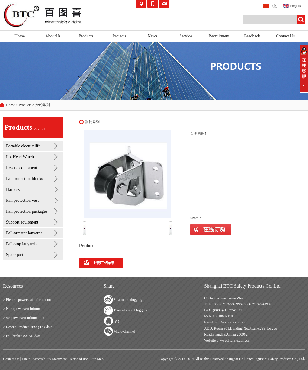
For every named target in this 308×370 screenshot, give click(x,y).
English (292, 5)
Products (86, 36)
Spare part (14, 255)
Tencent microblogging (130, 310)
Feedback (252, 36)
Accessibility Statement (49, 359)
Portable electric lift (23, 146)
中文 (270, 5)
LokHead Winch (20, 157)
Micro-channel (124, 331)
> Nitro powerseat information (25, 309)
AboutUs (53, 36)
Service (185, 36)
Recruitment (218, 36)
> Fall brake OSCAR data (21, 336)
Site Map (97, 359)
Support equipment (22, 222)
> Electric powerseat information (27, 300)
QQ (116, 321)
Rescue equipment (21, 168)
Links (26, 359)
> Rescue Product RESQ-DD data (27, 327)
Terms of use (78, 359)
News (152, 36)
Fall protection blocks (24, 178)
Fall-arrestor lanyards (24, 233)
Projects (119, 36)
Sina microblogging (128, 300)
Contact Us (285, 36)
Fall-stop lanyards (21, 244)
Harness (13, 189)
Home (19, 36)
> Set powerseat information (23, 318)
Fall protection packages (26, 211)
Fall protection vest (22, 200)
